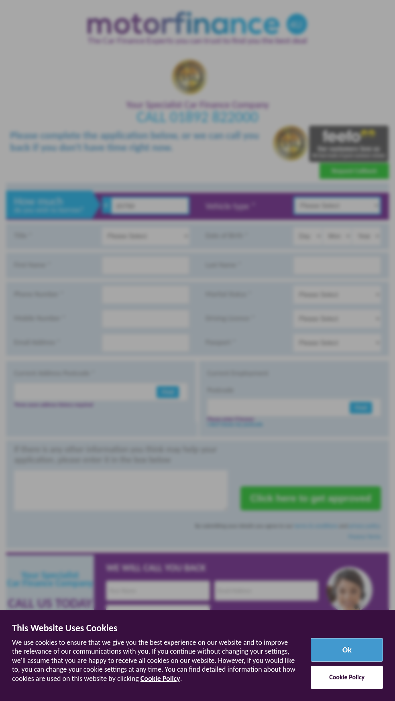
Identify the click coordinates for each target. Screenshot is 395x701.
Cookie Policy (160, 678)
